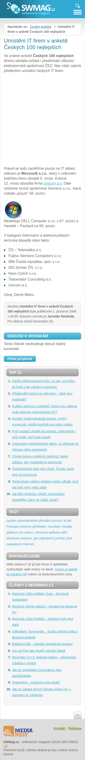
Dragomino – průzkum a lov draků (36, 682)
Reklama (75, 728)
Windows (12, 538)
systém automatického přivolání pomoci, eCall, (39, 520)
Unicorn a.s (52, 183)
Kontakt (59, 728)
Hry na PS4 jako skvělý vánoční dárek (39, 651)
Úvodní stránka (40, 27)
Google (67, 526)
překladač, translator (46, 526)
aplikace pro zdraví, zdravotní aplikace (33, 532)
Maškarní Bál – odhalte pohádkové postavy (42, 644)
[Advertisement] (42, 120)
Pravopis (12, 526)
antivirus (25, 526)
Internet (28, 544)
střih (64, 532)
